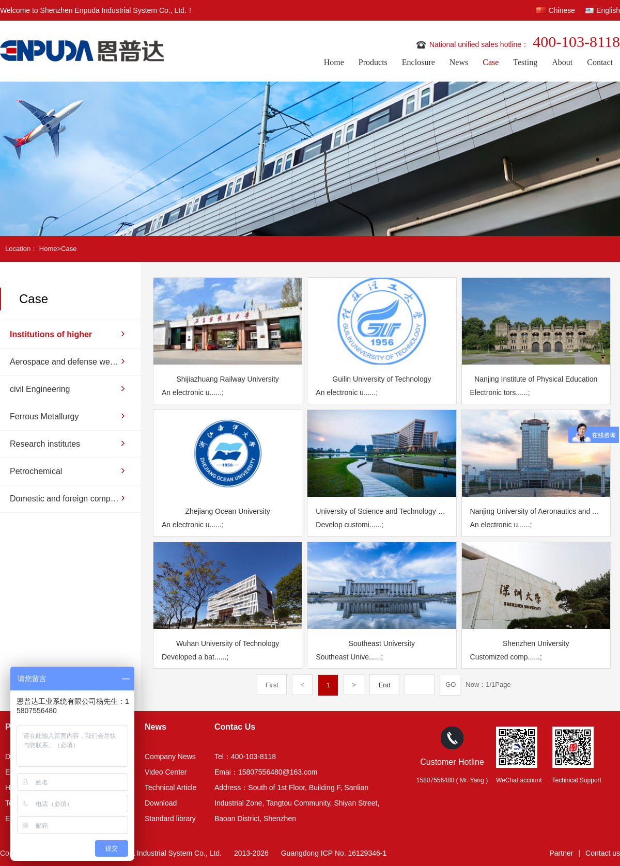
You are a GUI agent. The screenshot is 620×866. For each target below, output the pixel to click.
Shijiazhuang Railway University (227, 379)
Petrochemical (36, 471)
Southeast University (382, 643)
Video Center (166, 772)
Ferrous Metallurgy (44, 416)
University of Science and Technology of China (381, 511)
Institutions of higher (51, 334)
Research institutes (45, 443)
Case (491, 62)
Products (373, 62)
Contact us (602, 853)
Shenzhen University (536, 643)
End (385, 685)
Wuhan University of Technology (227, 643)
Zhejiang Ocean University (227, 511)
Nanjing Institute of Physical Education (535, 379)
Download (161, 803)
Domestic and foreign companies (65, 498)
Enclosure (418, 62)
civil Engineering (40, 389)
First (272, 685)
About (562, 62)
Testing (525, 62)
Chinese (562, 10)
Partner (562, 853)
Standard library (170, 818)
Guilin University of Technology (381, 379)
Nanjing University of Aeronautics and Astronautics (536, 511)
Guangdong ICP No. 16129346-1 (333, 853)
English (608, 10)
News (459, 62)
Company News (170, 756)
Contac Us (234, 726)
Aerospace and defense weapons (65, 361)
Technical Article (170, 787)
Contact (600, 62)
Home (334, 62)
